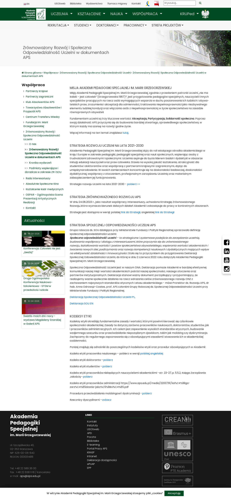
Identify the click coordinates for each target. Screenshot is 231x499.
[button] (61, 14)
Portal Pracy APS (97, 448)
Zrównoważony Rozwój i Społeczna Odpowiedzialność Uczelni (95, 72)
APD (89, 433)
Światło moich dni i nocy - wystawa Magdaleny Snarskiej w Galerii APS (42, 320)
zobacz (106, 400)
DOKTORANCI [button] (106, 25)
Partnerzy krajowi (37, 91)
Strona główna (33, 72)
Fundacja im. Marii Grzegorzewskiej (35, 124)
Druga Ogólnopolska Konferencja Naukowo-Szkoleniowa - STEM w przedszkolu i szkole (37, 284)
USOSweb (60, 3)
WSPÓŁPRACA (146, 13)
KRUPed (188, 13)
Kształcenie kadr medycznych (45, 189)
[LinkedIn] (226, 251)
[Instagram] (226, 269)
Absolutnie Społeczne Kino (42, 184)
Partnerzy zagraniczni (39, 96)
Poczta (91, 437)
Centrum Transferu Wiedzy (43, 117)
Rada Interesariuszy (38, 178)
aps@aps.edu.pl (30, 476)
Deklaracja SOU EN (81, 303)
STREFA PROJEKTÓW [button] (166, 25)
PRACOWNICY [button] (134, 25)
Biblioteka (75, 3)
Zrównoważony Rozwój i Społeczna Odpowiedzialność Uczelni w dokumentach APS (43, 153)
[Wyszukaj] (180, 3)
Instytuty (92, 425)
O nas (32, 144)
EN (26, 3)
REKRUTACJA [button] (57, 25)
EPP (89, 468)
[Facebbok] (226, 242)
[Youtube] (226, 260)
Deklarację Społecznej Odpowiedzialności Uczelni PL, (102, 297)
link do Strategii (130, 212)
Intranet (92, 456)
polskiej (145, 353)
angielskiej (156, 353)
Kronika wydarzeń (40, 163)
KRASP (90, 452)
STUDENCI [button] (81, 25)
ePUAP (91, 464)
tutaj (125, 133)
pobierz (108, 360)
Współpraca (50, 72)
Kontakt (136, 3)
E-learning (93, 445)
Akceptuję (174, 493)
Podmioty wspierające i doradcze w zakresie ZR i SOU (43, 170)
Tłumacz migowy (117, 3)
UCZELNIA (60, 13)
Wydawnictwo (94, 3)
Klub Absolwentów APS (40, 102)
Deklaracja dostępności (102, 460)
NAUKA (117, 13)
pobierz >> (133, 184)
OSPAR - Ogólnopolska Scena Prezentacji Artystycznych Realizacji (43, 198)
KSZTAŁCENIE (90, 13)
